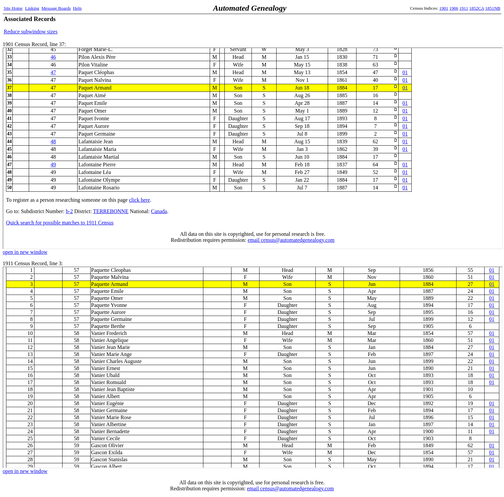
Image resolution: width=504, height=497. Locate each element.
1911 (464, 8)
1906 (454, 8)
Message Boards (56, 8)
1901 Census (253, 148)
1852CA (476, 8)
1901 (443, 8)
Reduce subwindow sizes (31, 31)
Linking (32, 8)
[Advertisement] (422, 25)
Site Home (13, 8)
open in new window (25, 252)
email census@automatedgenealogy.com (290, 488)
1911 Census (253, 367)
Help (77, 8)
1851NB (492, 8)
